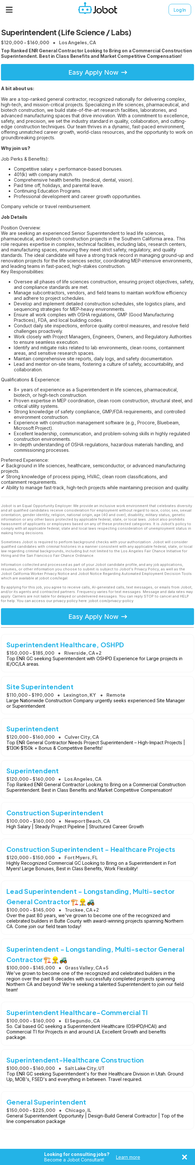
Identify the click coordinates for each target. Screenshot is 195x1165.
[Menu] (9, 9)
